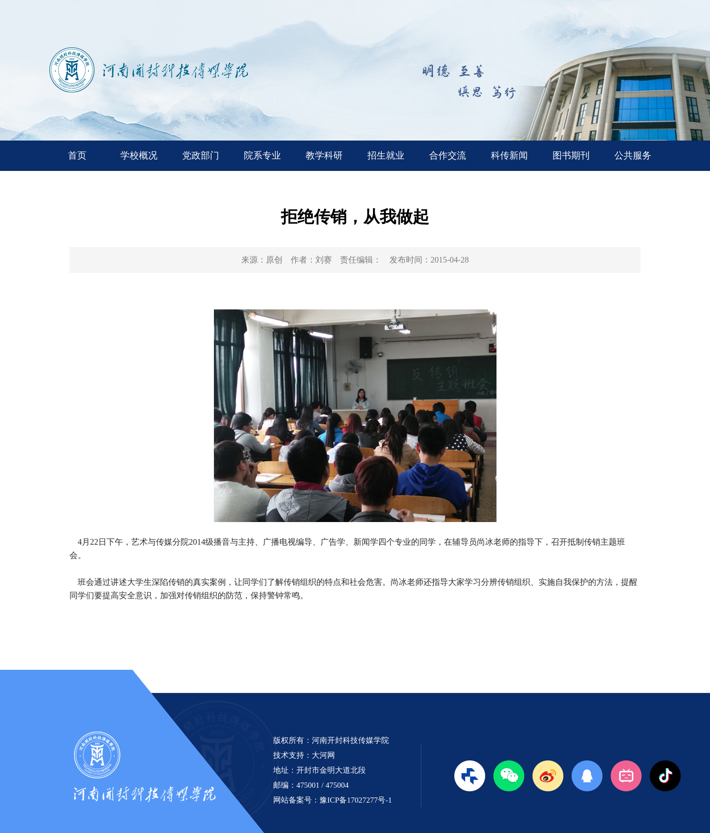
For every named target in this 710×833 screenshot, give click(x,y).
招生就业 (385, 155)
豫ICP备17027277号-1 (355, 800)
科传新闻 (509, 155)
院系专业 (262, 155)
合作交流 (447, 155)
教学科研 (324, 155)
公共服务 (632, 155)
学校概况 (138, 155)
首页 (77, 155)
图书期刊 (571, 155)
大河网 (323, 755)
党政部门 (200, 155)
